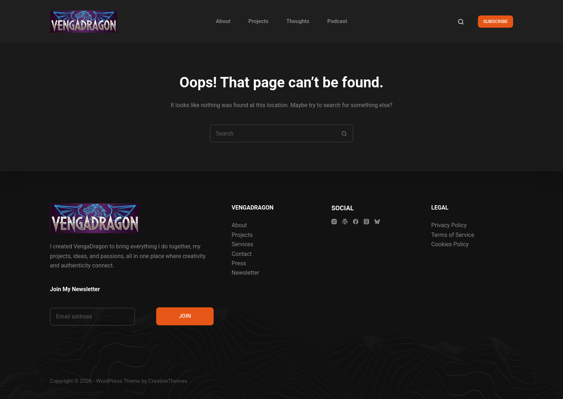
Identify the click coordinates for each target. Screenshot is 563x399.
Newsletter (245, 272)
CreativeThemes (167, 381)
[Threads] (366, 221)
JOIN (185, 316)
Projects (258, 21)
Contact (242, 254)
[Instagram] (334, 221)
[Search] (461, 21)
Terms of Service (452, 234)
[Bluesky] (377, 221)
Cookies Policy (450, 244)
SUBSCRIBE (495, 21)
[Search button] (344, 133)
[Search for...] (272, 133)
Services (242, 244)
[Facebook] (355, 221)
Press (239, 263)
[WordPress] (345, 221)
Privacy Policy (449, 225)
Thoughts (297, 21)
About (223, 21)
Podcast (337, 21)
